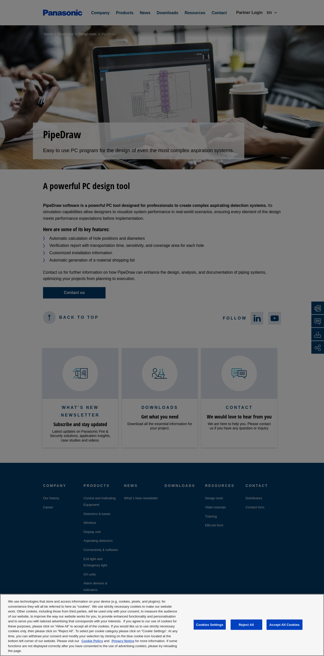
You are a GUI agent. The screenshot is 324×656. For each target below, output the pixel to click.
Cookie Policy (92, 641)
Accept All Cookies (284, 624)
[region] (162, 625)
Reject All (246, 624)
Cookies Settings (210, 624)
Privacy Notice (123, 641)
